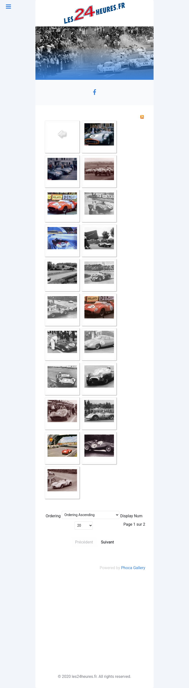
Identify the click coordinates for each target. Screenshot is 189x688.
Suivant (107, 542)
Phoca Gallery (133, 568)
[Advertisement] (94, 622)
